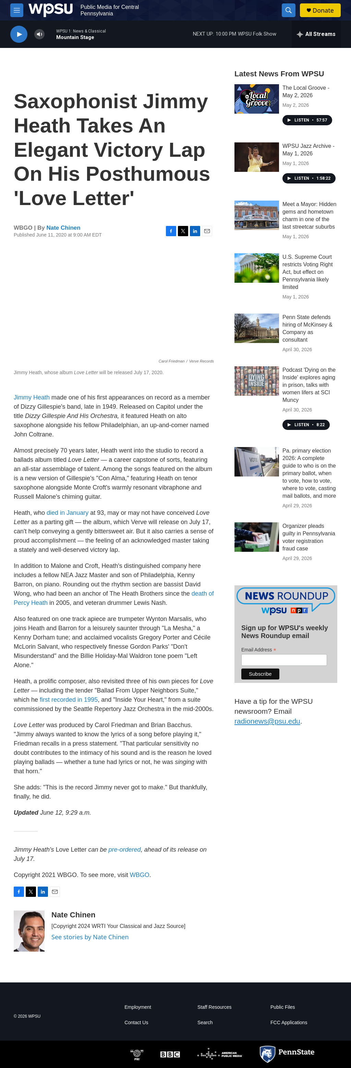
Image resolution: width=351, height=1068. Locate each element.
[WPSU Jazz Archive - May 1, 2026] (256, 157)
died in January (67, 512)
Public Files (282, 1007)
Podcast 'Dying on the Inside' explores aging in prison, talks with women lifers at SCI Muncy (309, 385)
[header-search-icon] (288, 10)
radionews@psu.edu (267, 721)
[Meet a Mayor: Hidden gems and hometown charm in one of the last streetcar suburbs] (256, 215)
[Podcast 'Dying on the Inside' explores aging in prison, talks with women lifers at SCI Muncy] (256, 381)
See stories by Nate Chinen (90, 937)
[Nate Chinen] (29, 931)
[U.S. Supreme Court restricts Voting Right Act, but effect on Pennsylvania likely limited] (256, 268)
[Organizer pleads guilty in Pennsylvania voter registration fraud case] (256, 537)
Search (205, 1022)
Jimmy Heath (32, 397)
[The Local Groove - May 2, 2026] (256, 99)
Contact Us (136, 1022)
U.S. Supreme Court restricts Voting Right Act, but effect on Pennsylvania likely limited (307, 272)
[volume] (39, 34)
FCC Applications (288, 1022)
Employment (137, 1007)
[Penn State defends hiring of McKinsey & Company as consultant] (256, 328)
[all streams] (316, 34)
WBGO (139, 875)
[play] (18, 34)
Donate (323, 10)
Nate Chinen (63, 228)
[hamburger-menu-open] (16, 10)
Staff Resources (214, 1007)
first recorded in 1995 (69, 699)
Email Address (258, 650)
